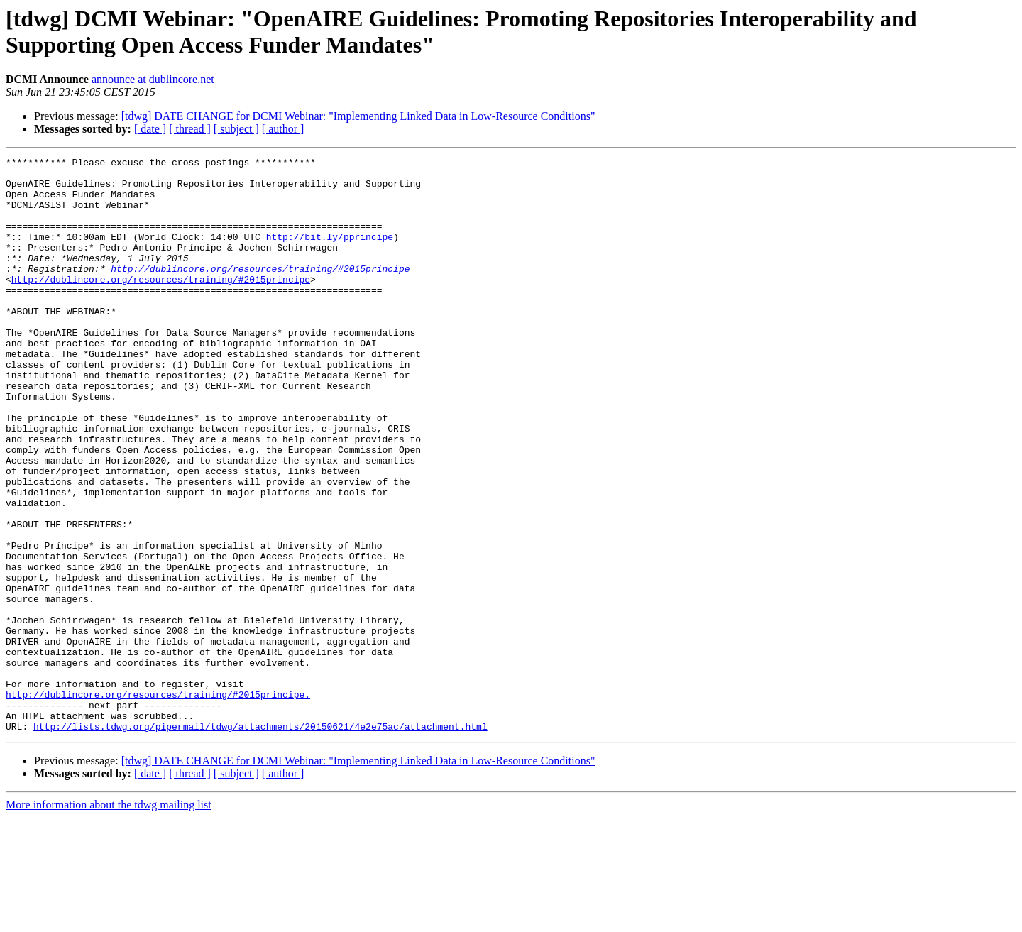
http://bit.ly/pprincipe (329, 253)
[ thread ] (190, 129)
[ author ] (283, 129)
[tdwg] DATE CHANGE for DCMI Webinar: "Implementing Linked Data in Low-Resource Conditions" (358, 116)
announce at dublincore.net (153, 79)
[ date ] (150, 129)
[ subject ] (236, 129)
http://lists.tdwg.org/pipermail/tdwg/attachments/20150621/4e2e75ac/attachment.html (260, 841)
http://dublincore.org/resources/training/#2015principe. (158, 802)
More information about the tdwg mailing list (108, 920)
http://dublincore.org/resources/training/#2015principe (260, 291)
